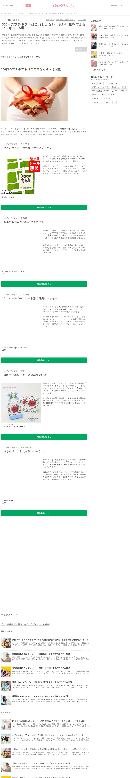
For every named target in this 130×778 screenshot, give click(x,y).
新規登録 (114, 6)
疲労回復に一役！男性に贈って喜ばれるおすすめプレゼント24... (114, 45)
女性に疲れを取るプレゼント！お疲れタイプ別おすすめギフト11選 (41, 654)
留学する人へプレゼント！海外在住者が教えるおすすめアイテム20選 (42, 682)
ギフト (21, 13)
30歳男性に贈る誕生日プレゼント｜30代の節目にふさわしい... (113, 54)
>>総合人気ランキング (100, 70)
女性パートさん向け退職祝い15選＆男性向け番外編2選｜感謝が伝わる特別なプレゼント (50, 640)
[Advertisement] (44, 536)
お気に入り (81, 49)
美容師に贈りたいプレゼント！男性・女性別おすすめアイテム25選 (41, 668)
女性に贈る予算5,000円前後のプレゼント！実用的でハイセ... (113, 27)
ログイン (124, 6)
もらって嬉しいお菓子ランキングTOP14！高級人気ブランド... (113, 36)
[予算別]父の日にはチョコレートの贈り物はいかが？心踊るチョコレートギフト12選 (48, 721)
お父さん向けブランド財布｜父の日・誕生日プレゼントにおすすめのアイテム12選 (48, 735)
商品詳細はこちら (44, 207)
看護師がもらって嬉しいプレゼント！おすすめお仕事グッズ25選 (40, 696)
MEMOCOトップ (6, 13)
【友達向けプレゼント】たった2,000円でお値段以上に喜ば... (113, 63)
